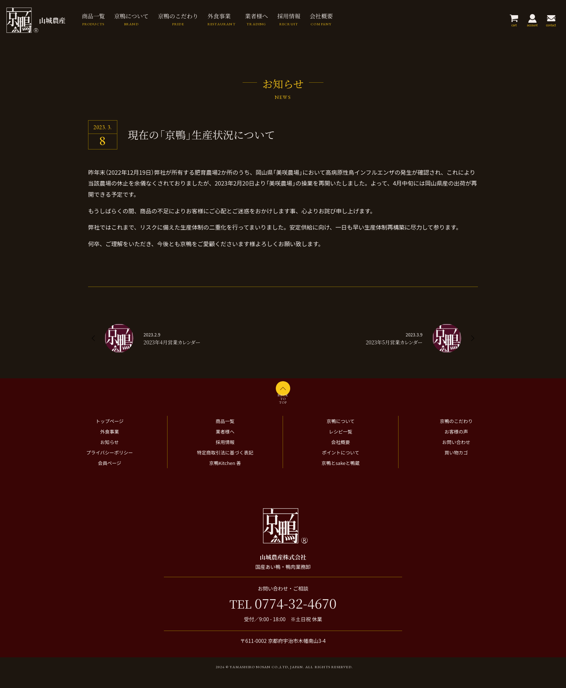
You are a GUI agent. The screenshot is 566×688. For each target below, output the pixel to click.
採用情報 (224, 453)
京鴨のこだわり (456, 432)
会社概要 (340, 453)
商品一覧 (224, 432)
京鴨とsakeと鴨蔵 (341, 474)
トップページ (110, 432)
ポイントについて (341, 464)
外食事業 (109, 443)
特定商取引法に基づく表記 (225, 464)
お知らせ (109, 453)
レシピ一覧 (340, 443)
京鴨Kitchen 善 (225, 474)
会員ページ (109, 474)
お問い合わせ (456, 453)
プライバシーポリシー (109, 464)
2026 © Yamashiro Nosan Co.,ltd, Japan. (260, 678)
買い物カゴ (456, 464)
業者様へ (224, 443)
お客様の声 (456, 443)
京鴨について (341, 432)
